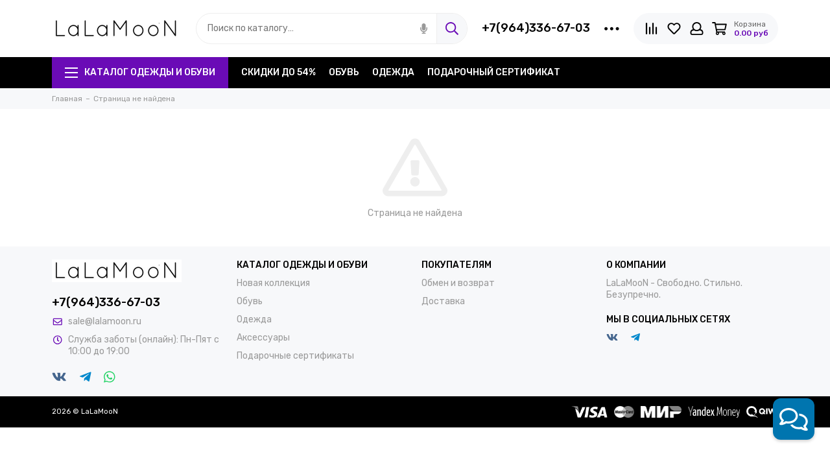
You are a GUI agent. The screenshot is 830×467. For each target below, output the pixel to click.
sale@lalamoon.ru (104, 321)
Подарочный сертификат (493, 72)
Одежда (393, 72)
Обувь (344, 72)
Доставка (443, 301)
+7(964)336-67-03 (536, 28)
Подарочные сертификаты (295, 355)
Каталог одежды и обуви (140, 72)
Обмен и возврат (458, 283)
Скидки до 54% (278, 72)
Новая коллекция (273, 283)
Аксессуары (263, 337)
